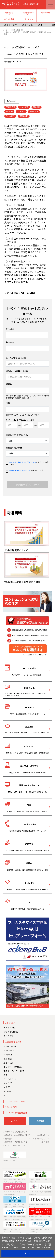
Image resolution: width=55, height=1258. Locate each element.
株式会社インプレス (9, 1160)
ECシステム (27, 24)
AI (29, 902)
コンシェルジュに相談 (14, 1101)
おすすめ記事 (9, 1027)
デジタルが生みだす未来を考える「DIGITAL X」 (39, 1230)
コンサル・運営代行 (29, 765)
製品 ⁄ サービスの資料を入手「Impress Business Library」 (12, 1230)
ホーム (5, 30)
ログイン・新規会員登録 (15, 1112)
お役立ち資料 (9, 19)
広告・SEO (29, 746)
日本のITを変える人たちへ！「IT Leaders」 (39, 1205)
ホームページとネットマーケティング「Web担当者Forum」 (14, 1193)
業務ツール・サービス (29, 785)
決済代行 (29, 843)
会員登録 (40, 1121)
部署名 (9, 384)
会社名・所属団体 (14, 370)
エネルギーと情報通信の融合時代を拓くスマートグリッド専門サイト (14, 1218)
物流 (29, 804)
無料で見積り (46, 12)
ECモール (42, 24)
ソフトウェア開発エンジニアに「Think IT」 (38, 1180)
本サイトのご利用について (16, 1131)
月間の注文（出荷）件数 (17, 435)
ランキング (8, 1035)
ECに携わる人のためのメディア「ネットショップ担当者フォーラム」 (40, 1218)
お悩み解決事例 (10, 1031)
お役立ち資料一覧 (17, 30)
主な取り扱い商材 (14, 448)
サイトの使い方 (27, 19)
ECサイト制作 (10, 24)
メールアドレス (13, 358)
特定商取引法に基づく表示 (16, 1142)
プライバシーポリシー (40, 1138)
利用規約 (8, 1138)
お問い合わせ (43, 1135)
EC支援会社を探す (27, 12)
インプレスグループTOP (15, 1145)
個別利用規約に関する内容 (20, 470)
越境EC (29, 863)
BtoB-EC (29, 882)
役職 (8, 403)
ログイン (37, 318)
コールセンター (29, 824)
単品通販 (29, 726)
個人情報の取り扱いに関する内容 (22, 462)
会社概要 (45, 1142)
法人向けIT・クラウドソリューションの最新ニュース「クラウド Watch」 (14, 1205)
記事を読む (9, 12)
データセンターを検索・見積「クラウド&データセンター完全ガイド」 (14, 1180)
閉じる (28, 1253)
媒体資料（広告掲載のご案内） (18, 1135)
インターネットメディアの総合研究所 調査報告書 (40, 1193)
